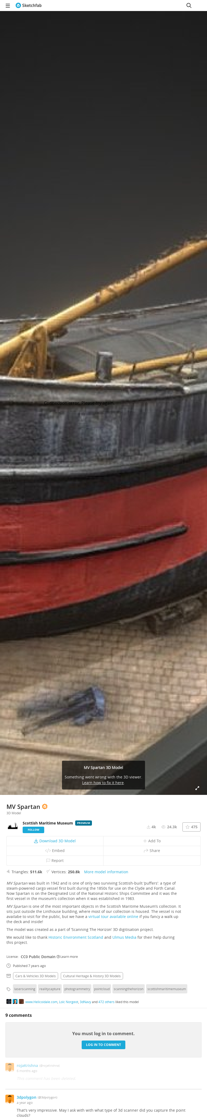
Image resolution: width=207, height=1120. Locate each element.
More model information (106, 871)
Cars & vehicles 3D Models (35, 976)
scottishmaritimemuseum (166, 989)
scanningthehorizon (128, 989)
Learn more (67, 956)
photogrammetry (77, 989)
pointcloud (102, 989)
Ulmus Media (124, 937)
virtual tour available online (113, 916)
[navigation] (7, 5)
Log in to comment (103, 1044)
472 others (106, 1002)
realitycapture (49, 989)
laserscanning (24, 989)
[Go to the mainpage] (29, 5)
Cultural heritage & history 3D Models (92, 976)
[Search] (189, 5)
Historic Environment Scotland (76, 937)
